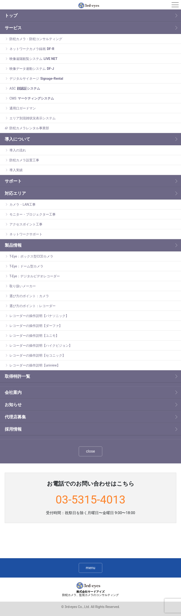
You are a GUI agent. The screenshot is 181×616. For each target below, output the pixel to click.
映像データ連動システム (31, 69)
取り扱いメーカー (22, 286)
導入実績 (16, 170)
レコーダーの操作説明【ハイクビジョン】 (40, 345)
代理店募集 (15, 416)
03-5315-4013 (90, 499)
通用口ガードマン (22, 108)
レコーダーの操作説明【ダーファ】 (35, 326)
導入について (17, 139)
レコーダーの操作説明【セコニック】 (37, 355)
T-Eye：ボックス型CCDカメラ (31, 256)
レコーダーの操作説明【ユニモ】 (34, 335)
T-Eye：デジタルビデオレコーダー (34, 276)
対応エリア (15, 193)
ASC (24, 88)
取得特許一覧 (17, 376)
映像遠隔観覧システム (33, 59)
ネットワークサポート (25, 234)
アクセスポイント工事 (25, 224)
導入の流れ (17, 150)
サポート (13, 181)
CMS (31, 98)
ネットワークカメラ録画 (31, 49)
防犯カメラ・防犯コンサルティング (35, 39)
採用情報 (13, 429)
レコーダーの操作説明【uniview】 (34, 365)
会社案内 (13, 392)
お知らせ (13, 404)
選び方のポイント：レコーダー (32, 306)
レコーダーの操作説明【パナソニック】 (39, 316)
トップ (11, 15)
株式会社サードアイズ (90, 593)
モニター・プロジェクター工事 (32, 214)
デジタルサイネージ (36, 78)
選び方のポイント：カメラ (29, 296)
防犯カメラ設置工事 (24, 160)
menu (90, 568)
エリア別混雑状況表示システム (32, 118)
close (90, 451)
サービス (13, 27)
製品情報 (13, 245)
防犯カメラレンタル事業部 (29, 128)
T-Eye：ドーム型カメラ (26, 266)
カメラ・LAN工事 (22, 204)
